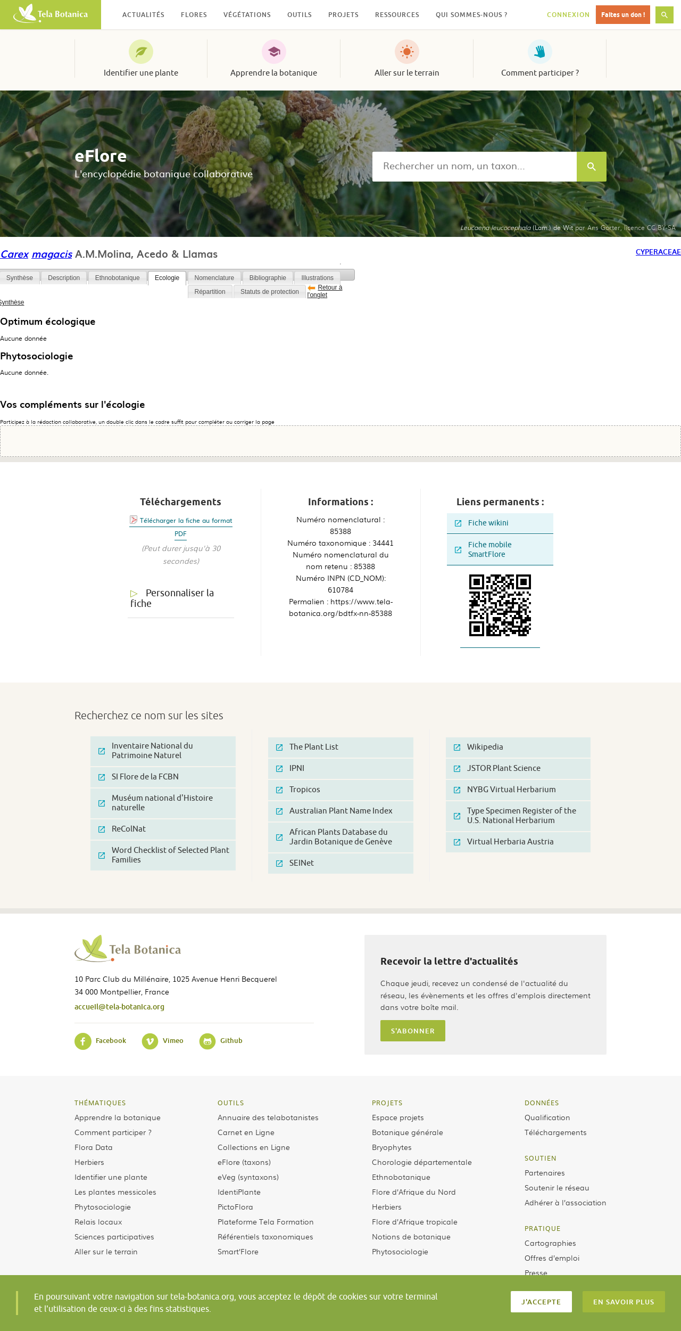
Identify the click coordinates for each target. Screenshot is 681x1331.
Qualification (547, 1117)
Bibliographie (268, 278)
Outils (231, 1102)
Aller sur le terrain (407, 73)
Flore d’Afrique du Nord (414, 1191)
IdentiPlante (239, 1191)
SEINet (295, 863)
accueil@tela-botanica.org (119, 1006)
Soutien (541, 1158)
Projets (387, 1102)
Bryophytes (392, 1146)
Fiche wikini (482, 523)
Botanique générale (407, 1132)
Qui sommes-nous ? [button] (472, 15)
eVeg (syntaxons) (248, 1176)
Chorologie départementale (422, 1161)
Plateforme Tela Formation (266, 1221)
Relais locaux (98, 1221)
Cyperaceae (658, 252)
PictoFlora (235, 1206)
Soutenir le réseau (557, 1187)
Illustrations (317, 278)
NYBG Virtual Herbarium (505, 790)
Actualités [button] (143, 15)
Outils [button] (299, 15)
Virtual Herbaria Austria (504, 842)
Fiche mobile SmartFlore (483, 549)
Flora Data (93, 1146)
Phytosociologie (102, 1206)
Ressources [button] (397, 15)
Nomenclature (215, 278)
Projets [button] (343, 15)
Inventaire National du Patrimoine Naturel (145, 751)
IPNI (290, 768)
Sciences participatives (114, 1236)
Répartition (210, 291)
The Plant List (307, 747)
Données (542, 1102)
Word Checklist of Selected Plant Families (163, 855)
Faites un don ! (623, 15)
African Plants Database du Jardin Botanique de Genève (334, 837)
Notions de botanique (411, 1236)
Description (64, 278)
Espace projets (398, 1117)
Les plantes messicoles (115, 1191)
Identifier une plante (141, 73)
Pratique (543, 1228)
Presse (536, 1272)
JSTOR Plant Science (497, 768)
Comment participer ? (540, 73)
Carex (14, 253)
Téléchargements (556, 1132)
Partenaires (545, 1172)
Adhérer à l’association (566, 1202)
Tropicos (298, 790)
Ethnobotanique (117, 278)
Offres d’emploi (552, 1257)
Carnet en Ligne (246, 1132)
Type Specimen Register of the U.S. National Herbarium (515, 816)
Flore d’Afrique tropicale (415, 1221)
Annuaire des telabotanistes (268, 1117)
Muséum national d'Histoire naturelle (155, 803)
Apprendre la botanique (273, 73)
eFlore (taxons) (244, 1161)
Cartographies (550, 1242)
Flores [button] (194, 15)
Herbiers (89, 1161)
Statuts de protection (269, 291)
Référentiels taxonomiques (265, 1236)
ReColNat (122, 829)
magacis (51, 253)
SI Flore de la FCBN (138, 777)
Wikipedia (478, 747)
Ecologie (167, 278)
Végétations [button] (247, 15)
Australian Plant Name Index (334, 811)
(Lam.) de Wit (516, 227)
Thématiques (100, 1102)
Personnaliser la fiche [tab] (172, 598)
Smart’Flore (238, 1251)
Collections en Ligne (254, 1146)
